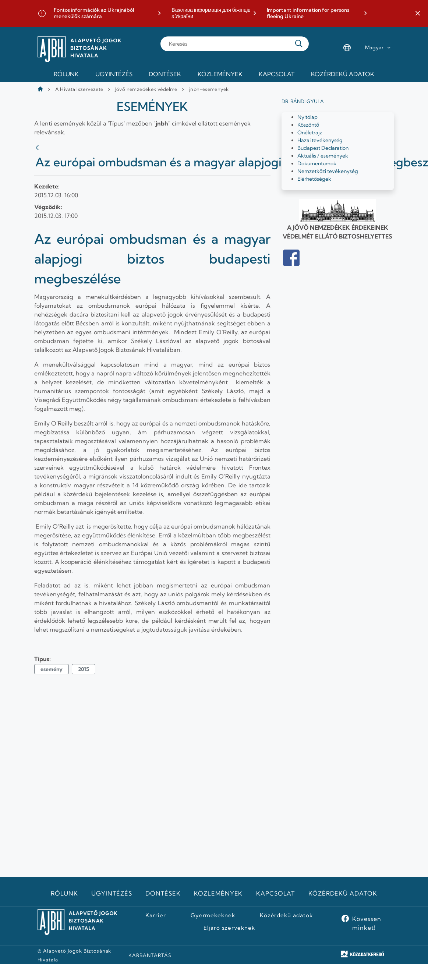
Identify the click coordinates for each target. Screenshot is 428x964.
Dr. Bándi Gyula (303, 101)
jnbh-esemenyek (209, 89)
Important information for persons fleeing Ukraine (308, 13)
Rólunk (64, 893)
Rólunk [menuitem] (66, 74)
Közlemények (218, 893)
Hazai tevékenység (320, 140)
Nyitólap (307, 117)
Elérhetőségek (314, 179)
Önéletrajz (309, 132)
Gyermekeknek (213, 915)
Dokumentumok (316, 163)
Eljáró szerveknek (229, 928)
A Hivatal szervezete (79, 89)
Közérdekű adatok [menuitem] (342, 74)
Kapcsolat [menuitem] (276, 74)
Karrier (155, 915)
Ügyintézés (111, 893)
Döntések (163, 893)
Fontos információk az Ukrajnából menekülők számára (94, 13)
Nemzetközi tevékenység (327, 171)
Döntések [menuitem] (165, 74)
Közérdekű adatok (342, 893)
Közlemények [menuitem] (220, 74)
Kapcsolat (275, 893)
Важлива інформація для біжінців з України (210, 13)
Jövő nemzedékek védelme (146, 89)
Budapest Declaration (323, 148)
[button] (418, 13)
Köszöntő (308, 124)
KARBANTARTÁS (149, 955)
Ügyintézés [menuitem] (113, 74)
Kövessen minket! (366, 923)
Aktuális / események (322, 155)
